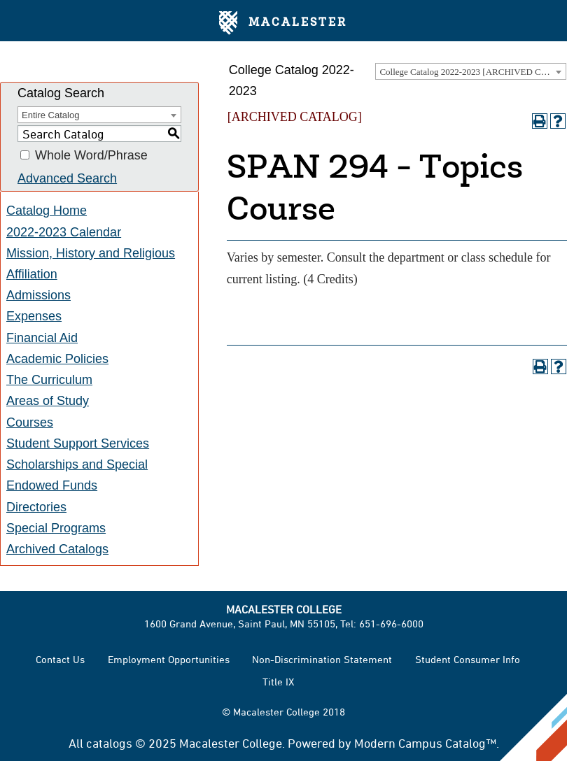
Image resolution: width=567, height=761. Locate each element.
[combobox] (470, 71)
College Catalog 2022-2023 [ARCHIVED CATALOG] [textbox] (472, 71)
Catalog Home (46, 211)
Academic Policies (57, 359)
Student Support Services (77, 443)
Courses (29, 422)
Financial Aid (42, 338)
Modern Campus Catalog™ (425, 743)
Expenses (34, 316)
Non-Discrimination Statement (322, 659)
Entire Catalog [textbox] (50, 115)
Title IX (278, 682)
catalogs (109, 743)
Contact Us (60, 659)
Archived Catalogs (57, 549)
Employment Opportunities (169, 659)
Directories (36, 507)
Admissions (38, 295)
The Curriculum (49, 380)
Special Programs (56, 528)
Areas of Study (47, 401)
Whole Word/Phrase (91, 155)
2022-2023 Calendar (63, 232)
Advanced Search (67, 178)
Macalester (283, 23)
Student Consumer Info (467, 659)
